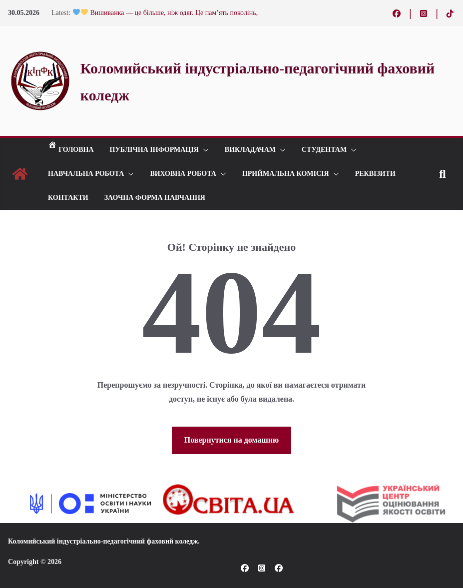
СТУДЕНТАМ (324, 149)
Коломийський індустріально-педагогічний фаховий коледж (103, 541)
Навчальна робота (86, 173)
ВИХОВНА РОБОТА (183, 173)
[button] (204, 150)
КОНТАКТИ (68, 197)
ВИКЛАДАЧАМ (250, 149)
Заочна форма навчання (154, 197)
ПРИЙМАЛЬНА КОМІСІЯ (285, 173)
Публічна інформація (154, 149)
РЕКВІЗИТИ (375, 173)
